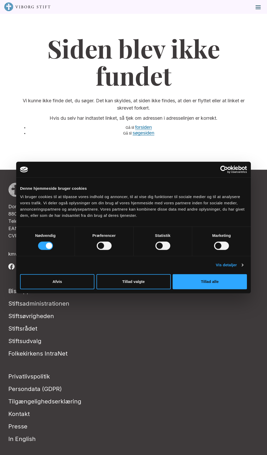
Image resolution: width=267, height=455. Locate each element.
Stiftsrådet (22, 328)
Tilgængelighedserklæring (44, 401)
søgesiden (143, 133)
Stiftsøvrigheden (31, 316)
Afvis (57, 281)
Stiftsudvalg (24, 341)
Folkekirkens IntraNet (38, 353)
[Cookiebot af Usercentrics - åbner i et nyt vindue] (224, 169)
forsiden (143, 127)
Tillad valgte (133, 281)
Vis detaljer (226, 265)
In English (22, 439)
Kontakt (19, 414)
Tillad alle (210, 281)
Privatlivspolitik (29, 376)
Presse (17, 426)
